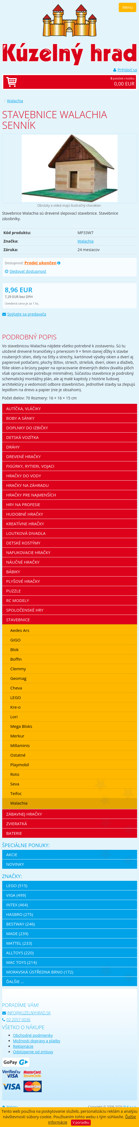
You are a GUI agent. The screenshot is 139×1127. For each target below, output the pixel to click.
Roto (14, 774)
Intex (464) (17, 904)
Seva (14, 784)
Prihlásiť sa (125, 69)
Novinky (15, 864)
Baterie (14, 833)
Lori (14, 716)
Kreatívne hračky (25, 523)
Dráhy (13, 447)
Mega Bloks (21, 726)
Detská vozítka (22, 437)
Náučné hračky (23, 562)
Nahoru (10, 1107)
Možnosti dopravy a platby (36, 1040)
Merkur (17, 736)
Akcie (12, 854)
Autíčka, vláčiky (23, 408)
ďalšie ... (15, 981)
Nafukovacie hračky (28, 552)
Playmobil (19, 764)
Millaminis (20, 745)
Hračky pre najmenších (31, 495)
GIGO (15, 640)
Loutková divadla (26, 533)
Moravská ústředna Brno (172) (39, 972)
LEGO (15, 697)
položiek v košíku (75, 81)
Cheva (16, 688)
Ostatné (17, 755)
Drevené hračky (23, 456)
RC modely (17, 600)
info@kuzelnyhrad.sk (26, 1012)
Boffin (16, 659)
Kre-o (15, 707)
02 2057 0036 (16, 1019)
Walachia (15, 100)
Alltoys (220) (20, 952)
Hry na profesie (23, 504)
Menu (127, 7)
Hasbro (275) (19, 914)
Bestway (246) (20, 924)
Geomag (18, 678)
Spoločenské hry (25, 610)
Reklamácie (23, 1046)
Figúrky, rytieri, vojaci (30, 466)
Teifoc (16, 793)
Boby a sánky (20, 418)
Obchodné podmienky (33, 1035)
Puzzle (13, 591)
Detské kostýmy (23, 543)
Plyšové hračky (23, 581)
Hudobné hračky (24, 514)
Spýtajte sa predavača (24, 314)
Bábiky (13, 571)
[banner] (69, 19)
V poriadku (81, 1122)
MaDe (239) (17, 933)
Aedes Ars (19, 630)
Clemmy (18, 668)
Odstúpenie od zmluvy (33, 1051)
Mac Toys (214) (21, 962)
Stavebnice (18, 619)
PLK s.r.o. (130, 1107)
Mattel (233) (19, 943)
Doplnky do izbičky (27, 427)
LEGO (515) (16, 885)
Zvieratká (16, 823)
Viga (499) (16, 895)
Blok (14, 649)
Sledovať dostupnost (25, 271)
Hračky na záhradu (27, 485)
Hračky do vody (23, 475)
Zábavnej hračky (24, 814)
